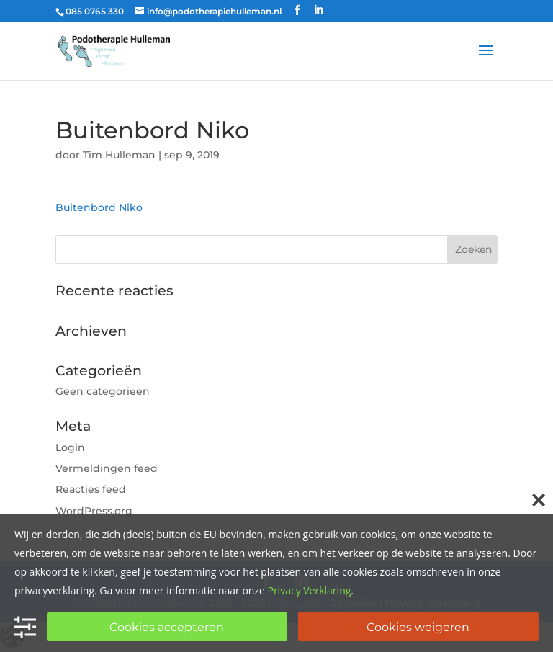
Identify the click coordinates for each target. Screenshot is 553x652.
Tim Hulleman (119, 154)
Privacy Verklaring (309, 590)
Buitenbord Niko (99, 207)
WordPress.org (93, 510)
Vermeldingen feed (106, 468)
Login (70, 447)
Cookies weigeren (418, 627)
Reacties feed (90, 489)
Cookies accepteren (166, 627)
